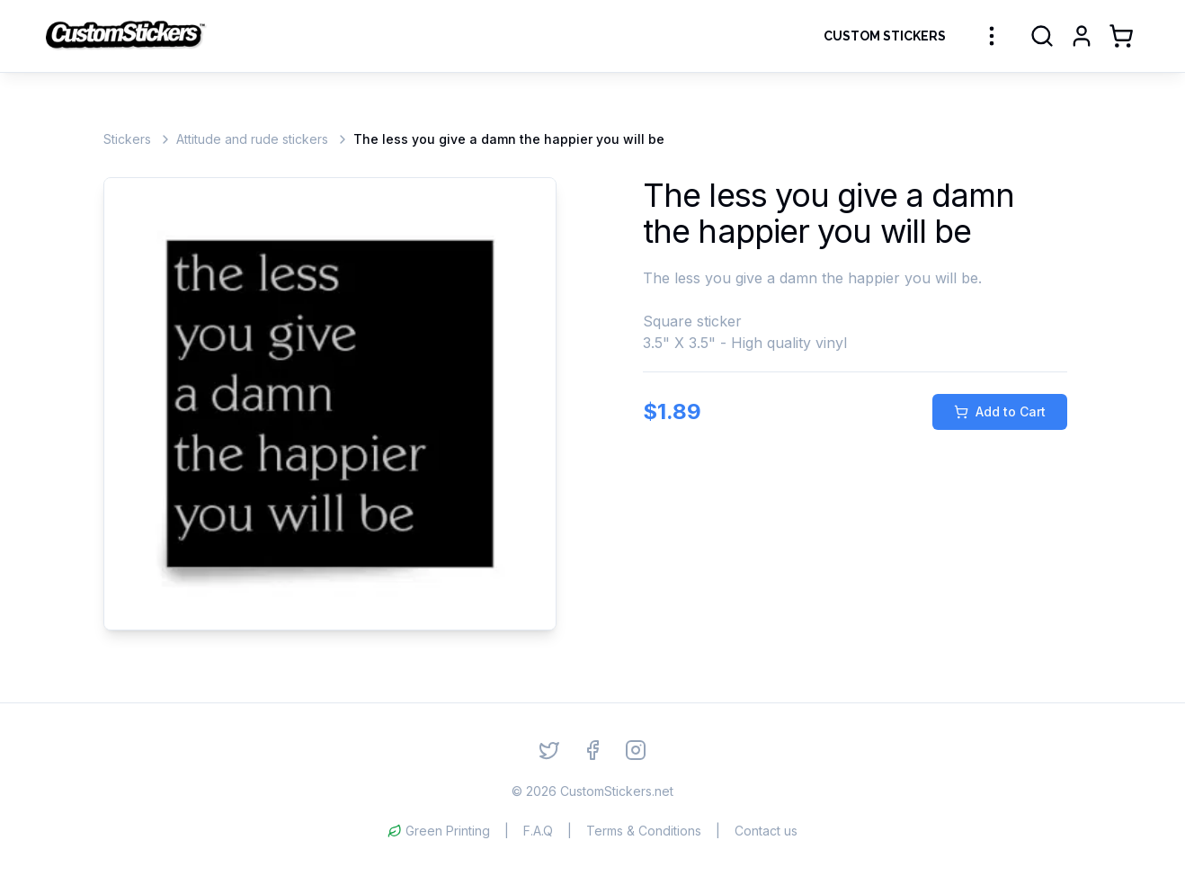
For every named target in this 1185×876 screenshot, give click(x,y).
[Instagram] (635, 750)
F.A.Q (538, 830)
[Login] (1082, 36)
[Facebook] (592, 750)
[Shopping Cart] (1121, 36)
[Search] (1042, 36)
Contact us (766, 830)
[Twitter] (549, 750)
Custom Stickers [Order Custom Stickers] (885, 36)
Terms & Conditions (643, 830)
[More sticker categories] (992, 36)
